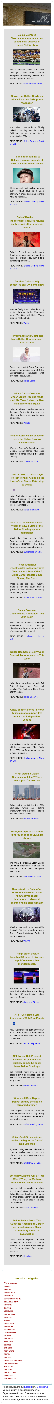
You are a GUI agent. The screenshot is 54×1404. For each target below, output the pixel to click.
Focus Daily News (31, 1043)
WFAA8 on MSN (31, 819)
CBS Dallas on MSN (32, 552)
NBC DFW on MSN (32, 876)
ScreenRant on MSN (32, 597)
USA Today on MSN (32, 83)
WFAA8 (27, 941)
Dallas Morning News (33, 1124)
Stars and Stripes (31, 1002)
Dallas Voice (29, 381)
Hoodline (27, 1256)
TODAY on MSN (30, 462)
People (26, 423)
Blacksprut (42, 1387)
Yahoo (26, 323)
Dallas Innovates (31, 510)
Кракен (28, 1387)
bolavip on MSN (30, 1085)
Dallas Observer (30, 697)
